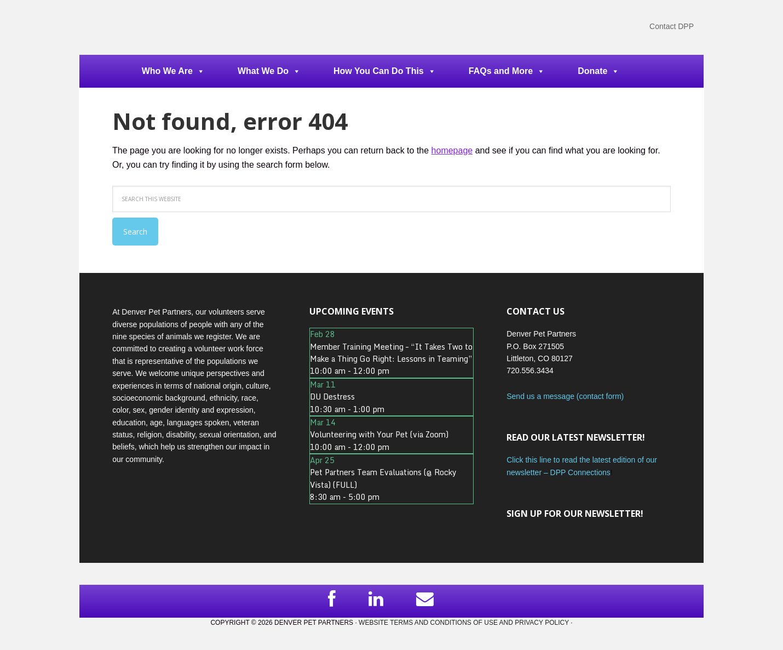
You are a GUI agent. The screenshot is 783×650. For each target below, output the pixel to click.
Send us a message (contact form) (565, 396)
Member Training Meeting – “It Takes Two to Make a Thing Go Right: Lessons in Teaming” (391, 352)
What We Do (269, 71)
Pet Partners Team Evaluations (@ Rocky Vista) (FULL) (383, 478)
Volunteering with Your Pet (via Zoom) (379, 434)
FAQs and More (507, 71)
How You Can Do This (384, 71)
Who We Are (173, 71)
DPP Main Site (150, 27)
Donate (598, 71)
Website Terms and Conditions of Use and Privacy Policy (464, 622)
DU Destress (332, 396)
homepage (452, 150)
